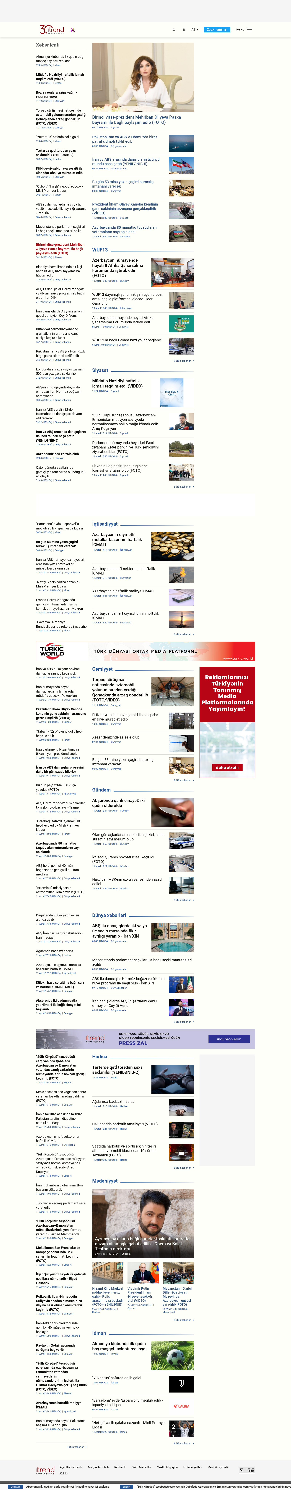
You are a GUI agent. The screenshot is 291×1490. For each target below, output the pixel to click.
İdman (99, 1333)
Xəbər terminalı (217, 29)
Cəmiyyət (102, 669)
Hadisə (99, 1056)
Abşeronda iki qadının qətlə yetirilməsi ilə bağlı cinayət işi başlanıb (115, 1486)
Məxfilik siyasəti (218, 1467)
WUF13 (100, 250)
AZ (193, 29)
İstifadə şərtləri (192, 1467)
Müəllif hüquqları (167, 1467)
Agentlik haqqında (71, 1467)
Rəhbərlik (120, 1467)
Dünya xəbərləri (109, 915)
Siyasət (100, 370)
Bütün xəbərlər (182, 360)
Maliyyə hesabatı (98, 1467)
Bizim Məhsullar (141, 1467)
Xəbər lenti (48, 45)
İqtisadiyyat (105, 524)
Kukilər (64, 1473)
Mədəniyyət (105, 1181)
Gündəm (101, 790)
